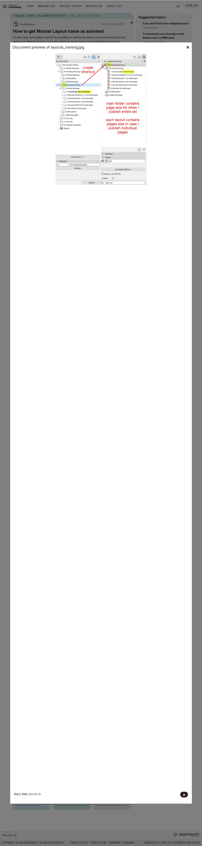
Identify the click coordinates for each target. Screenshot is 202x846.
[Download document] (184, 794)
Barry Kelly (21, 794)
